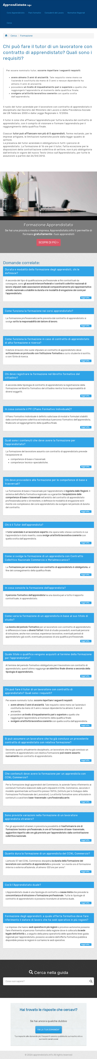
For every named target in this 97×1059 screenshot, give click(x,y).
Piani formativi (34, 13)
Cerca (9, 23)
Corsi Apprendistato (16, 13)
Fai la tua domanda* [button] (49, 1029)
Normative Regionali (76, 13)
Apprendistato (17, 5)
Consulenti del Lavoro (54, 13)
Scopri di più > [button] (48, 242)
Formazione (26, 35)
